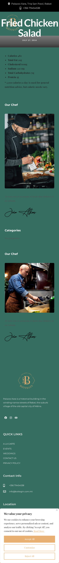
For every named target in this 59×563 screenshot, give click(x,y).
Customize (29, 547)
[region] (29, 536)
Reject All (29, 556)
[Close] (57, 510)
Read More (39, 531)
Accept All (29, 539)
